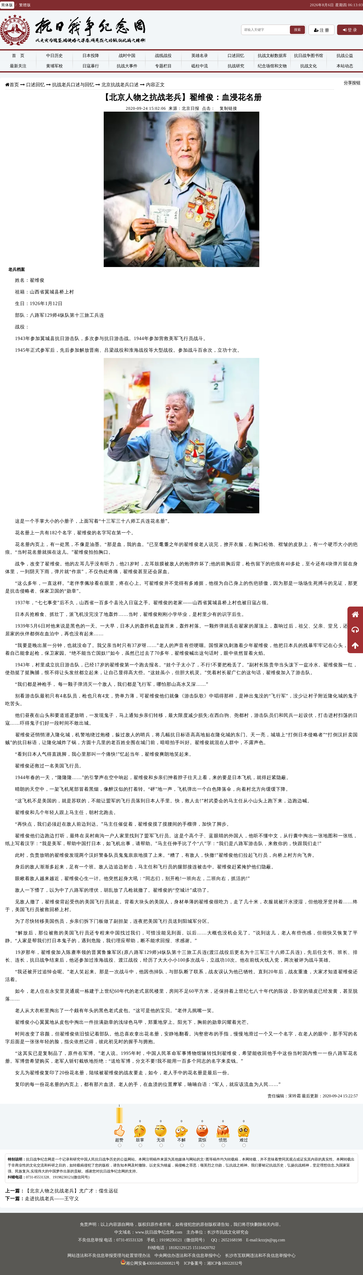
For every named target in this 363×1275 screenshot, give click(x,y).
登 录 (352, 30)
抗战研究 (236, 66)
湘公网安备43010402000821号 (150, 1263)
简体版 (7, 5)
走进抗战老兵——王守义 (52, 1198)
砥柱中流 (199, 66)
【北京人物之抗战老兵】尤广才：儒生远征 (71, 1190)
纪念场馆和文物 (272, 66)
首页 (14, 84)
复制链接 (228, 108)
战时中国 (127, 55)
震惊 (202, 1142)
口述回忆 (236, 55)
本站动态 (345, 66)
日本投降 (90, 55)
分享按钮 (352, 83)
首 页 (18, 55)
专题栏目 (163, 66)
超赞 (119, 1142)
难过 (244, 1142)
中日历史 (54, 55)
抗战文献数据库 (272, 55)
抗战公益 (345, 55)
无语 (161, 1142)
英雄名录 (199, 55)
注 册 (324, 30)
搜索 (297, 30)
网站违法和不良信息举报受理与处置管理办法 (108, 1255)
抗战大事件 (127, 66)
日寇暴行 (90, 66)
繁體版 (25, 5)
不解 (181, 1142)
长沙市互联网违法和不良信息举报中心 (260, 1255)
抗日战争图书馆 (308, 55)
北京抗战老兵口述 (120, 84)
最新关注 (18, 66)
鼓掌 (140, 1142)
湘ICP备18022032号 (224, 1263)
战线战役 (163, 55)
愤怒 (223, 1142)
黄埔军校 (54, 66)
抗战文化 (308, 66)
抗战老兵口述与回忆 (73, 84)
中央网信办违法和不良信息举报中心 (188, 1255)
